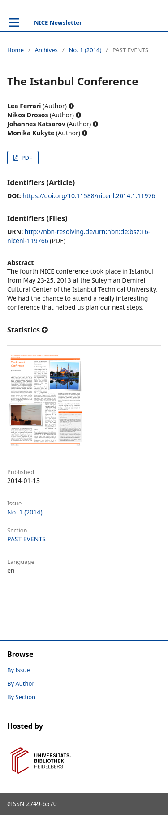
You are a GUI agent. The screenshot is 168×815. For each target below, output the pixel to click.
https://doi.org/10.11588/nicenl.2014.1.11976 (88, 195)
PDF (26, 158)
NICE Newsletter (58, 22)
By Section (21, 697)
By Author (20, 683)
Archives (46, 50)
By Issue (18, 670)
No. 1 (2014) (85, 50)
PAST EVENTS (26, 539)
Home (15, 50)
